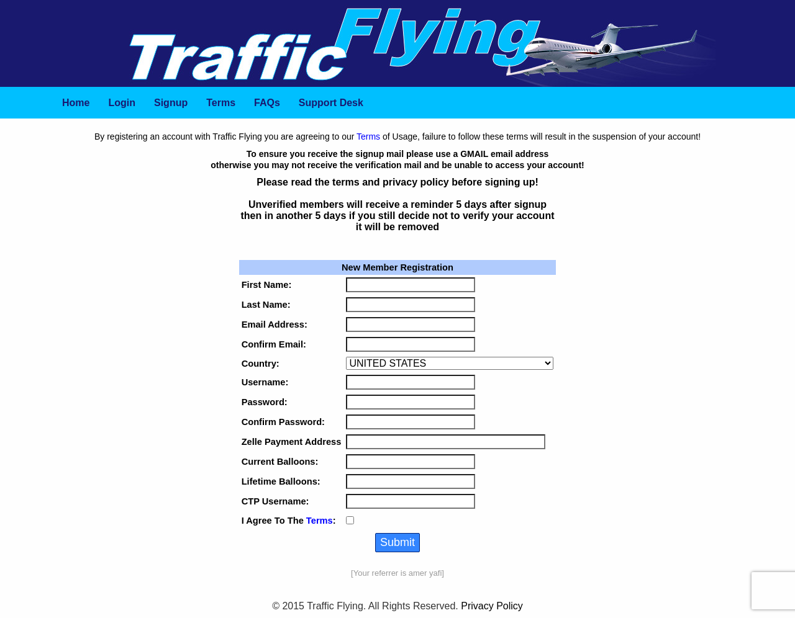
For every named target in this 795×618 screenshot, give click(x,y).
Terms (368, 136)
